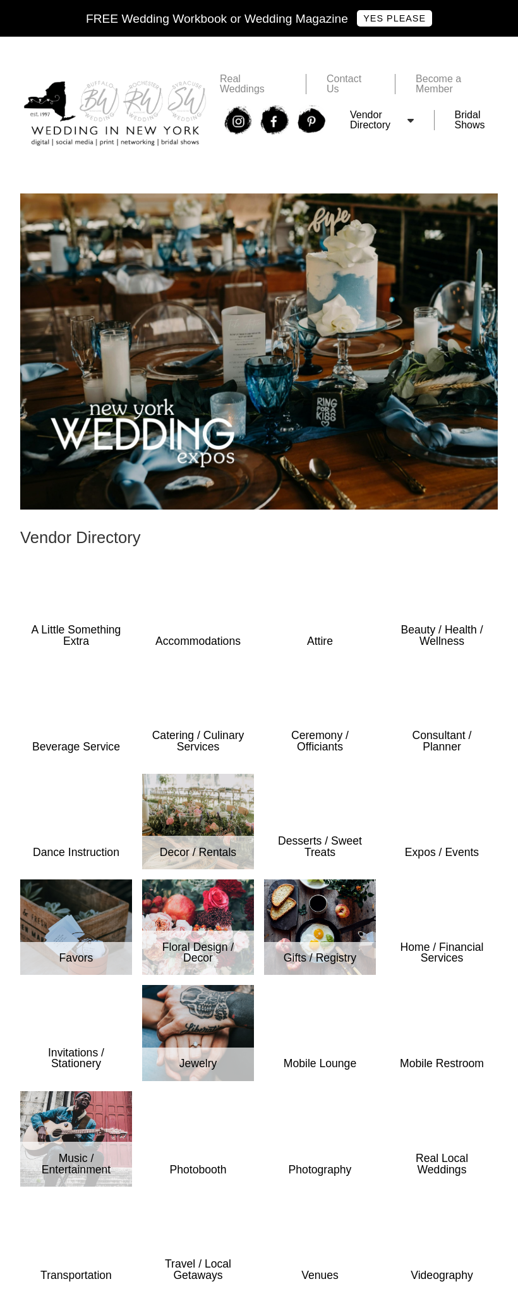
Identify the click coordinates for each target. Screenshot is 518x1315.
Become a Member (438, 84)
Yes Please (394, 18)
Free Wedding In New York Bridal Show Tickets (125, 198)
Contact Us (344, 84)
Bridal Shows (470, 120)
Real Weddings (242, 84)
